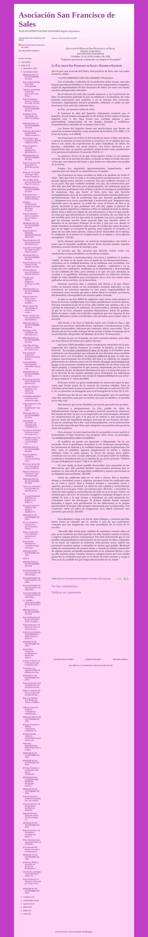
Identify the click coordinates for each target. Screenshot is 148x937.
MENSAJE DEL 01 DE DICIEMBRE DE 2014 (31, 77)
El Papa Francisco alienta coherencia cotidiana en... (31, 728)
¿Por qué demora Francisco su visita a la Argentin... (30, 390)
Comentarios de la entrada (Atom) (96, 665)
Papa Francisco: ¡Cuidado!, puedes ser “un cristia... (32, 798)
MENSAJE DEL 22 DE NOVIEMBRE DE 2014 (31, 340)
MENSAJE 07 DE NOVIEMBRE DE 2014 (31, 825)
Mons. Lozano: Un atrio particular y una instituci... (31, 317)
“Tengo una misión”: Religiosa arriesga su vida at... (31, 282)
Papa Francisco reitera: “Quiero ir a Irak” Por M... (31, 101)
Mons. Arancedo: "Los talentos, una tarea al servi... (30, 535)
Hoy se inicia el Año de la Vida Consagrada (31, 84)
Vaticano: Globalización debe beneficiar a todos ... (32, 747)
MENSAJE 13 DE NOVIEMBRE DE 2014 (31, 644)
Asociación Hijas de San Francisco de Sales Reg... (32, 587)
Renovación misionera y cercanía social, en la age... (31, 544)
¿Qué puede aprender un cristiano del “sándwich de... (31, 424)
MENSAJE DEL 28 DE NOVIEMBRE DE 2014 (31, 157)
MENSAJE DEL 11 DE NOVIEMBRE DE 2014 (32, 719)
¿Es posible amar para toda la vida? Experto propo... (32, 182)
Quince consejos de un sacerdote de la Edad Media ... (32, 692)
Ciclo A (26, 558)
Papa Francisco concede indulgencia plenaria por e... (31, 149)
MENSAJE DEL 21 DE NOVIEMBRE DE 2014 (31, 374)
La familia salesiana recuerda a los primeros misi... (32, 398)
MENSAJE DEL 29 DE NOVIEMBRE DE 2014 (31, 125)
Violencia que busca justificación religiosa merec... (32, 133)
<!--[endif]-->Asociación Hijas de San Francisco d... (32, 603)
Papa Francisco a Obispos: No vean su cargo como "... (32, 882)
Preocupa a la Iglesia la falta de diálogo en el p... (31, 670)
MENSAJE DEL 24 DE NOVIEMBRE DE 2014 (31, 291)
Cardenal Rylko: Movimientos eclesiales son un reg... (31, 365)
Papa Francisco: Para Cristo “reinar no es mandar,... (30, 299)
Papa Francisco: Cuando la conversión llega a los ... (31, 458)
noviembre (28, 72)
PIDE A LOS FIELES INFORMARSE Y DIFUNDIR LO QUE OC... (32, 635)
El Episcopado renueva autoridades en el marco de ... (32, 737)
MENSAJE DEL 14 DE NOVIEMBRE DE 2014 (31, 612)
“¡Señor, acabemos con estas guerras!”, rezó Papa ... (31, 93)
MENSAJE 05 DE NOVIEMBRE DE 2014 (31, 891)
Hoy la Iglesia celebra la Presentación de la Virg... (31, 356)
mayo (26, 914)
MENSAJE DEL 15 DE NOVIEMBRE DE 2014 (31, 564)
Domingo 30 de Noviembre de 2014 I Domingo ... (31, 117)
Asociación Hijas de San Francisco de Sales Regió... (32, 573)
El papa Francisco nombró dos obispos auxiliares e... (31, 508)
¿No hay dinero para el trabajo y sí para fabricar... (31, 272)
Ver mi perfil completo (29, 51)
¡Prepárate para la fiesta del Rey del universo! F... (31, 381)
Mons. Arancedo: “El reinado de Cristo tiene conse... (30, 309)
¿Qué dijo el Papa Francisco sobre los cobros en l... (31, 347)
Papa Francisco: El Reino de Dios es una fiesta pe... (31, 627)
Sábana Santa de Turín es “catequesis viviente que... (30, 711)
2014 (23, 65)
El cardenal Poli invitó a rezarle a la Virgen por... (31, 849)
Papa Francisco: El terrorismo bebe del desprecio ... (31, 242)
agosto (26, 904)
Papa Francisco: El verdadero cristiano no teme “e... (31, 833)
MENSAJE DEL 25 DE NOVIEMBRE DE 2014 (31, 257)
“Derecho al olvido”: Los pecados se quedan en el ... (32, 489)
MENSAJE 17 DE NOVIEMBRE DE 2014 (31, 517)
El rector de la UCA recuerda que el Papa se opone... (31, 466)
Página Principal (93, 659)
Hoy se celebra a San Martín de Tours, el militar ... (31, 701)
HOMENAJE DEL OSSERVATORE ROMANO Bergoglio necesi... (30, 781)
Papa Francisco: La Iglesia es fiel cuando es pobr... (32, 265)
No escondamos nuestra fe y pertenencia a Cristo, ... (30, 525)
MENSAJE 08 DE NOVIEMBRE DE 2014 (31, 791)
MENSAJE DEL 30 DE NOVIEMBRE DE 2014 (31, 108)
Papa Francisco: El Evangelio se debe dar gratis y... (31, 166)
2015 (23, 62)
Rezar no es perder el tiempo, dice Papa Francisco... (32, 174)
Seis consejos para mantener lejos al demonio (32, 842)
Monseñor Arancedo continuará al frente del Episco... (30, 653)
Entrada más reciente (63, 659)
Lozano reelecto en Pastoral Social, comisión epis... (31, 663)
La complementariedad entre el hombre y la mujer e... (31, 498)
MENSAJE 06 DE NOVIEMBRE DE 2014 (31, 857)
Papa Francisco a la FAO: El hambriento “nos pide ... (32, 407)
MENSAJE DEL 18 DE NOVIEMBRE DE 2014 (31, 481)
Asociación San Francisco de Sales (33, 46)
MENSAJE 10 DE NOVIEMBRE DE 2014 (31, 755)
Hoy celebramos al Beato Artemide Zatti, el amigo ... (31, 619)
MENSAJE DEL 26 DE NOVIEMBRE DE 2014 (31, 225)
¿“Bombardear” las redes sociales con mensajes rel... (31, 441)
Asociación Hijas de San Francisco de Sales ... (32, 580)
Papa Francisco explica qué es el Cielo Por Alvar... (31, 197)
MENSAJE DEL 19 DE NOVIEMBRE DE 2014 (31, 449)
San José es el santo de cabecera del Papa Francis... (32, 250)
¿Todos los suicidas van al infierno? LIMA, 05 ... (32, 874)
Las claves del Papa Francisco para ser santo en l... (32, 432)
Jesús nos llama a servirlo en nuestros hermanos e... (31, 865)
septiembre (28, 900)
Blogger (88, 932)
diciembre (28, 68)
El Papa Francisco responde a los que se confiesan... (31, 771)
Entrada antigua (120, 659)
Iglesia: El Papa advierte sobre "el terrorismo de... (30, 816)
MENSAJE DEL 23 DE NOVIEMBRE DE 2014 (31, 325)
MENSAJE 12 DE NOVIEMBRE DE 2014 (31, 678)
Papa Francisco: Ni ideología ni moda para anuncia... (31, 807)
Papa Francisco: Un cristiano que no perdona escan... (32, 685)
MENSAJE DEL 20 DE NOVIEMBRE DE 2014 (31, 415)
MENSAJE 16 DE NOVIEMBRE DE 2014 (31, 553)
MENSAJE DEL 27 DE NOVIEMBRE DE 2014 (31, 189)
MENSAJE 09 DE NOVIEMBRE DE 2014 (31, 763)
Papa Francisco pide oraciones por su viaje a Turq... (31, 217)
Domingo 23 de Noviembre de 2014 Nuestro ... (31, 332)
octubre (27, 897)
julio (25, 907)
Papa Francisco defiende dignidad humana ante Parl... (32, 234)
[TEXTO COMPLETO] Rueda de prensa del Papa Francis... (31, 206)
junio (25, 910)
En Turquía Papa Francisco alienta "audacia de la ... (32, 140)
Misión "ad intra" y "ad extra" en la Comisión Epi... (31, 474)
